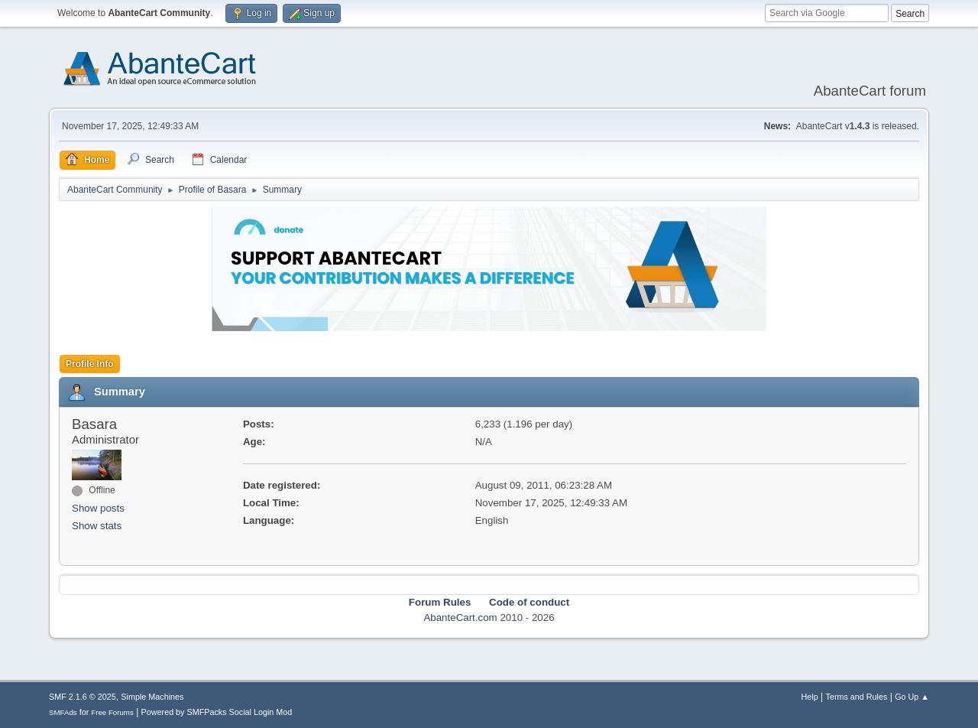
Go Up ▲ (912, 696)
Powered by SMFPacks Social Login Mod (217, 712)
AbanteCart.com (460, 617)
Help (810, 696)
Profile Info (90, 364)
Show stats (96, 525)
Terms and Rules (857, 696)
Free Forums (112, 712)
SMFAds (63, 712)
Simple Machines (152, 696)
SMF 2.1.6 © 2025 (82, 696)
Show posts (98, 508)
